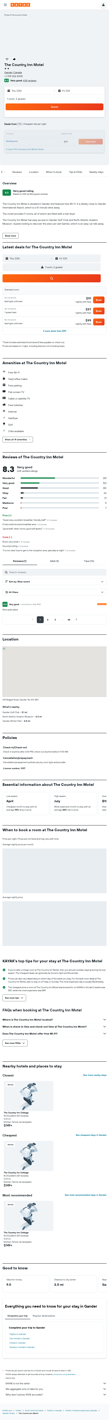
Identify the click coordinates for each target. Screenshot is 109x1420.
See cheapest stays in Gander (91, 1135)
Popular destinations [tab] (44, 1315)
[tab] (19, 561)
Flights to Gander (18, 1334)
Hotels (18, 1410)
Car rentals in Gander (20, 1338)
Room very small (16, 541)
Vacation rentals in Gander (22, 1347)
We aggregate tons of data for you (56, 1389)
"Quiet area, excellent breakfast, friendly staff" (29, 520)
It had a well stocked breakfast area (24, 524)
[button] (5, 4)
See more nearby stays (95, 1075)
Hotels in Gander (18, 1342)
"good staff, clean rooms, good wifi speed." (28, 528)
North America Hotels (34, 1410)
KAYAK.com (7, 1410)
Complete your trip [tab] (17, 1315)
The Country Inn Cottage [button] (16, 1112)
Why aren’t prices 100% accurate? (56, 1394)
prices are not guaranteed (64, 1374)
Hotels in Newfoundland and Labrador (81, 1410)
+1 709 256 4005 (13, 76)
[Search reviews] (57, 572)
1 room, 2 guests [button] (16, 98)
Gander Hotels (8, 1413)
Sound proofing (15, 546)
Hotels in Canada (54, 1410)
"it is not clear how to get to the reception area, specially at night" (38, 550)
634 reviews (29, 80)
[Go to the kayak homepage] (20, 5)
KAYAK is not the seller (56, 1383)
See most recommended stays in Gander (86, 1195)
